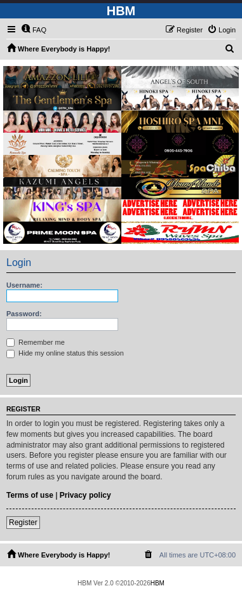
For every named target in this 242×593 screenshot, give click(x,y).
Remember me (35, 342)
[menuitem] (33, 29)
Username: (24, 285)
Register (23, 522)
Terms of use (29, 495)
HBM (158, 583)
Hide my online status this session (65, 353)
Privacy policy (85, 495)
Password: (24, 313)
